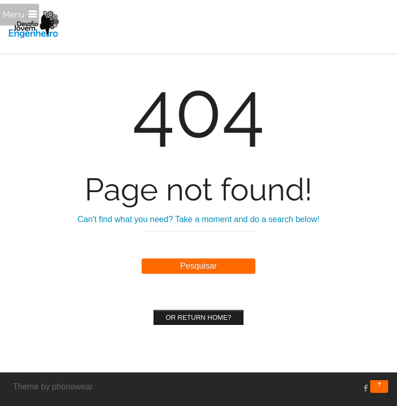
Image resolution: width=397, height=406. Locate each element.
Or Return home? (198, 317)
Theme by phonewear (53, 386)
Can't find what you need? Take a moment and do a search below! (198, 219)
